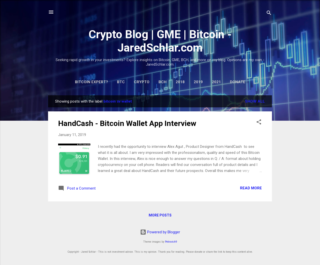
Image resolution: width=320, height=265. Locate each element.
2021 (216, 82)
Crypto (141, 82)
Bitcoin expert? (91, 82)
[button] (259, 123)
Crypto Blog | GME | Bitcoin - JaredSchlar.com (160, 41)
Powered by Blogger (160, 232)
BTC (121, 82)
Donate (237, 82)
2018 (180, 82)
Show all (255, 101)
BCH (162, 82)
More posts (160, 215)
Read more (251, 188)
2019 (198, 82)
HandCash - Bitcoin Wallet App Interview (127, 123)
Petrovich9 (171, 241)
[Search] (269, 13)
